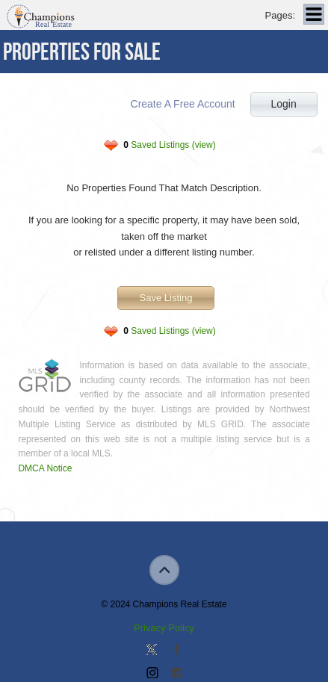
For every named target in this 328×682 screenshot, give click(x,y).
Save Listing (166, 297)
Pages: (280, 15)
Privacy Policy (164, 627)
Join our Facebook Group (176, 650)
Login (283, 104)
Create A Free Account (183, 104)
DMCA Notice (45, 468)
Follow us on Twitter (151, 650)
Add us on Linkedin (176, 673)
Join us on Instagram (151, 673)
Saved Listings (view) (169, 145)
